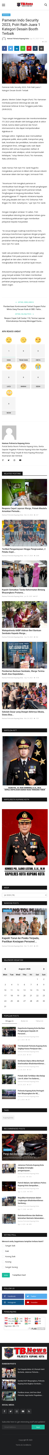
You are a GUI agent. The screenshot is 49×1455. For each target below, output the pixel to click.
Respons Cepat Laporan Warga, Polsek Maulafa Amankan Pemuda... (24, 509)
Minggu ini (9, 1021)
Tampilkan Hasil (19, 1275)
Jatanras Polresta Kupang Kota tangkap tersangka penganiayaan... (31, 1168)
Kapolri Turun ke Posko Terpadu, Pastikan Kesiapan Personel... (20, 940)
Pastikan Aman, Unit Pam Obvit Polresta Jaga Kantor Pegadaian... (30, 1393)
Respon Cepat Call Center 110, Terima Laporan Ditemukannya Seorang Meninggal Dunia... (24, 319)
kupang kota (8, 1117)
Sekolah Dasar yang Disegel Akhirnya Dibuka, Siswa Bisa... (23, 713)
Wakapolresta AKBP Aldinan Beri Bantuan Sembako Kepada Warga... (21, 632)
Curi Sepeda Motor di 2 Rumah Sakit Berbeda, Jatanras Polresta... (31, 1370)
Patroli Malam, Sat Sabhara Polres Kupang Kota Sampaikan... (32, 1184)
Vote (6, 1275)
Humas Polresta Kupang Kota (15, 39)
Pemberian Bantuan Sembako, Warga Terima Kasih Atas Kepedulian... (23, 672)
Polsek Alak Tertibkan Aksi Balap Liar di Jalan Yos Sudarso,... (31, 1077)
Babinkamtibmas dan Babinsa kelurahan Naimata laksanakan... (31, 1216)
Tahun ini (39, 1021)
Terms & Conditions (23, 1445)
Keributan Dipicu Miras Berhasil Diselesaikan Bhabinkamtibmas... (32, 1062)
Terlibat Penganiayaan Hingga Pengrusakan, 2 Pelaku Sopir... (23, 550)
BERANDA (6, 15)
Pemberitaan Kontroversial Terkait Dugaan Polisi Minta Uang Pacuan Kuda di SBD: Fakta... (24, 307)
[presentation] (37, 912)
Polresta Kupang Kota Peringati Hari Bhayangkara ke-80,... (31, 1092)
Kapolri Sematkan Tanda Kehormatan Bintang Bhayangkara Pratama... (23, 591)
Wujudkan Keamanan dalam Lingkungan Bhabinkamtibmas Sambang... (30, 1200)
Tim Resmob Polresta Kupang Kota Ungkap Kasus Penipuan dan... (32, 1047)
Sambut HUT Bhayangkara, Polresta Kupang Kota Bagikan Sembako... (31, 1382)
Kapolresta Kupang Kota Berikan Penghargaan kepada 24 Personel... (31, 1031)
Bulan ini (24, 1021)
